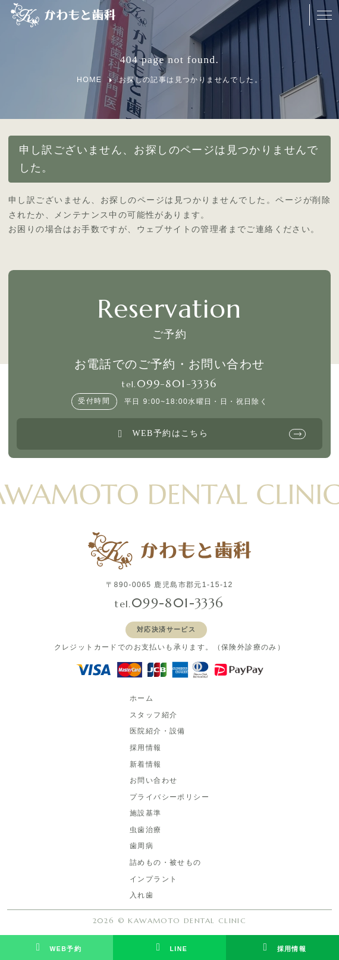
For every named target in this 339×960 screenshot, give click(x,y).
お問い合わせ (153, 780)
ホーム (141, 698)
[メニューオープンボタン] (324, 15)
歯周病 (141, 846)
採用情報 (146, 747)
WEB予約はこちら (161, 434)
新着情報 (146, 764)
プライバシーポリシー (169, 797)
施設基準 (146, 813)
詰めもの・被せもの (166, 862)
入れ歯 (141, 895)
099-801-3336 (177, 383)
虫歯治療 (146, 830)
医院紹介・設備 (158, 731)
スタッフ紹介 (153, 715)
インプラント (153, 879)
